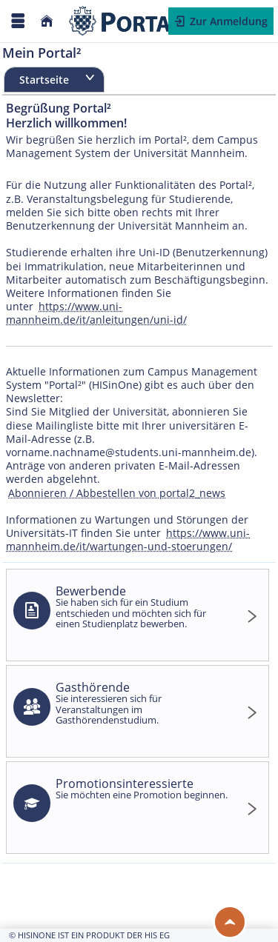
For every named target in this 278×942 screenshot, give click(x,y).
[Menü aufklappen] (17, 21)
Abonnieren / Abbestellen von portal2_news (116, 493)
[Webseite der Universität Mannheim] (130, 21)
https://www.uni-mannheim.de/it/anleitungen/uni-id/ (96, 313)
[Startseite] (47, 21)
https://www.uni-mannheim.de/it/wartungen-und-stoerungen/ (128, 539)
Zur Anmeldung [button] (227, 21)
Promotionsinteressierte (142, 788)
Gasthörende (142, 702)
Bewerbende (142, 606)
